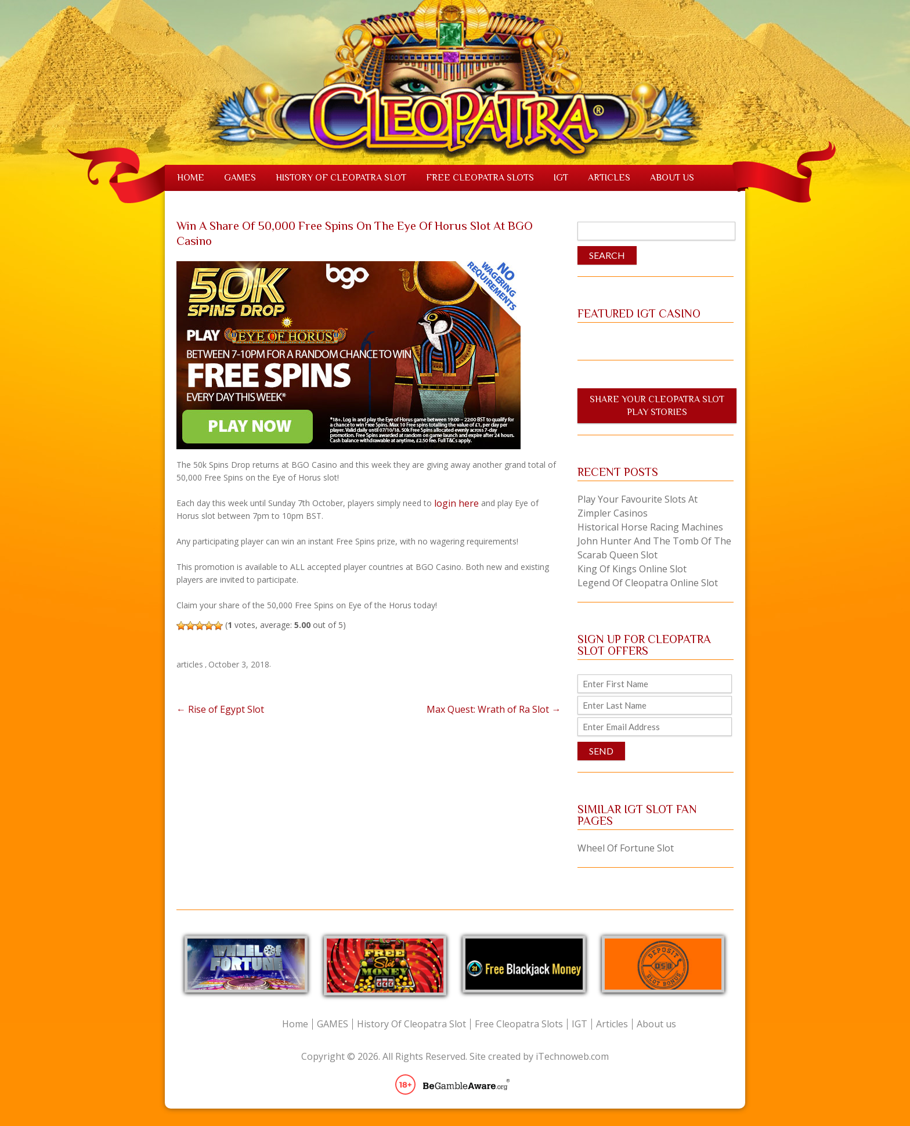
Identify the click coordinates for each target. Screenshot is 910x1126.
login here (456, 503)
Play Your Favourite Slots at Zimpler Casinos (637, 506)
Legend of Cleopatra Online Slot (647, 582)
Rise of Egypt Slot (220, 709)
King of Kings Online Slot (632, 568)
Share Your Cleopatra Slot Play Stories (657, 405)
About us (672, 177)
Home (190, 177)
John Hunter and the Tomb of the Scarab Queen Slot (654, 548)
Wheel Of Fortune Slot (625, 848)
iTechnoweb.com (572, 1056)
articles (189, 664)
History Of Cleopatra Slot (341, 177)
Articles (609, 177)
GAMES (240, 177)
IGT (561, 177)
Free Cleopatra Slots (480, 177)
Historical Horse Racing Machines (650, 527)
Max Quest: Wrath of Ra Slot (494, 709)
